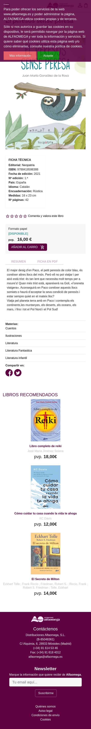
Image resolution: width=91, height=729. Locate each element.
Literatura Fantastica (18, 350)
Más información (20, 55)
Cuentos (10, 328)
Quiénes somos (45, 706)
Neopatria (28, 165)
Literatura (11, 343)
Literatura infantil (16, 358)
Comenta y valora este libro (45, 215)
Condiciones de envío (46, 715)
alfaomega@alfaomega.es (45, 656)
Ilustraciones (13, 335)
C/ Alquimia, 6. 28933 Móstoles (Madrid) (45, 643)
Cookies (45, 719)
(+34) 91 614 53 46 (45, 648)
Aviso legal (45, 710)
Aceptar (48, 55)
